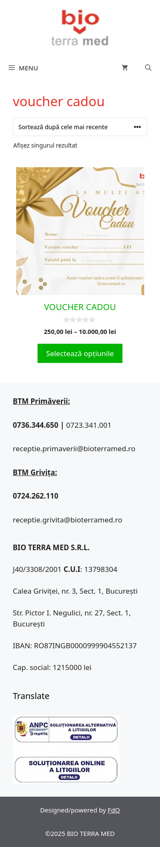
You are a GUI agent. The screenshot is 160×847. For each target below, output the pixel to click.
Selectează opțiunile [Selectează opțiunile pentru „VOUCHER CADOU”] (80, 353)
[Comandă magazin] (80, 127)
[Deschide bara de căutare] (148, 68)
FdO (114, 810)
